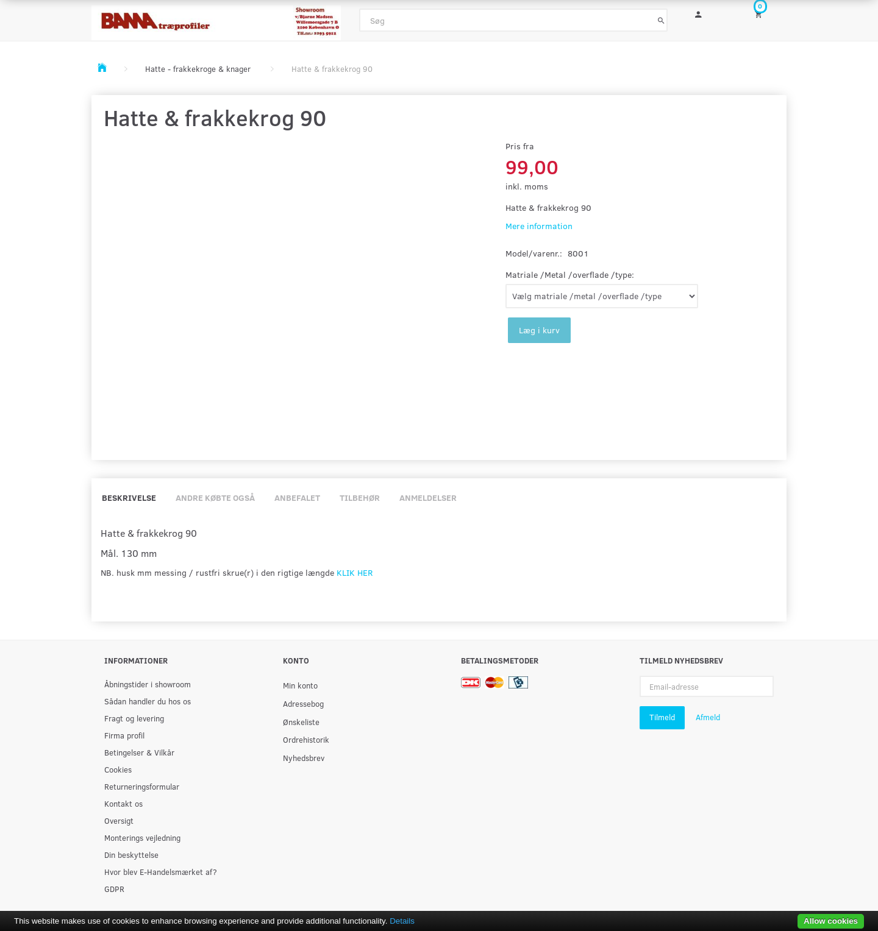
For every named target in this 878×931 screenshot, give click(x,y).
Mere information (539, 226)
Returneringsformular (141, 786)
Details (402, 921)
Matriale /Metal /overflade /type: (569, 274)
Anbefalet (297, 497)
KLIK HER (355, 572)
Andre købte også (215, 497)
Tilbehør (360, 497)
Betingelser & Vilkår (139, 752)
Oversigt (119, 820)
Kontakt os (123, 803)
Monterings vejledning (142, 837)
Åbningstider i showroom (147, 684)
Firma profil (124, 735)
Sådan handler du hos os (147, 701)
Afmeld (708, 717)
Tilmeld (662, 717)
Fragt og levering (134, 718)
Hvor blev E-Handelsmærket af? (160, 871)
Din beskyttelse (131, 854)
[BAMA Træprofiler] (216, 19)
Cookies (118, 769)
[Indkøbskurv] (766, 14)
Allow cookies (831, 921)
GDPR (114, 888)
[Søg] (661, 20)
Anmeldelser (428, 497)
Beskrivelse (129, 497)
